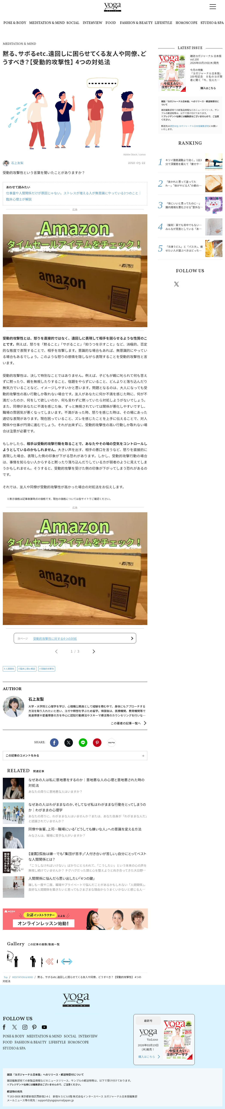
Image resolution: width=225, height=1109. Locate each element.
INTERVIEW (92, 23)
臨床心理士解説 (27, 671)
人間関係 (10, 671)
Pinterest (97, 745)
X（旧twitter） (68, 745)
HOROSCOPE (187, 23)
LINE (83, 745)
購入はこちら (208, 88)
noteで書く (111, 745)
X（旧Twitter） (70, 1009)
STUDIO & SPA (212, 23)
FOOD (111, 23)
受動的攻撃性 (47, 671)
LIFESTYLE (163, 23)
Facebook (54, 745)
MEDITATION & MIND (47, 23)
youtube (99, 1009)
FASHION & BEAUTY (136, 23)
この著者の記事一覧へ (126, 726)
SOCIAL (72, 23)
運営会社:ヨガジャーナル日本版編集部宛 (189, 125)
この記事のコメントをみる (22, 758)
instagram (189, 284)
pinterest (202, 284)
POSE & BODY (14, 23)
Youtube (215, 284)
